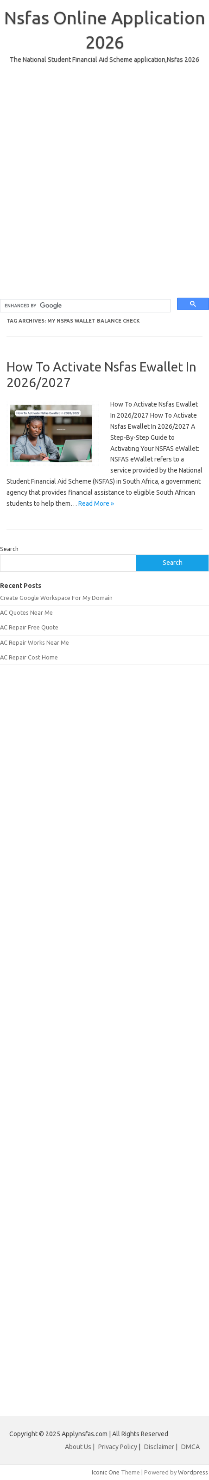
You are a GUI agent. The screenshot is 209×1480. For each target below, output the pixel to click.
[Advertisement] (104, 194)
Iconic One (106, 1472)
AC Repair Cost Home (29, 657)
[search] (84, 306)
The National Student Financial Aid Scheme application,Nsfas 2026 (104, 59)
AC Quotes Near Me (26, 612)
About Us (78, 1446)
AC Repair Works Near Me (34, 642)
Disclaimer (160, 1446)
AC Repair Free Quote (29, 627)
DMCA (190, 1446)
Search (9, 548)
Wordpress (193, 1472)
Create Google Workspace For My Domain (56, 597)
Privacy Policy (118, 1446)
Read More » (96, 503)
